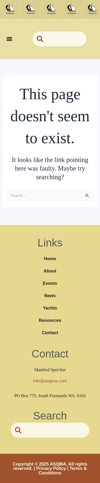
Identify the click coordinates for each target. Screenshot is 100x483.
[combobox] (60, 38)
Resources (50, 320)
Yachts (50, 307)
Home (50, 258)
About (50, 270)
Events (50, 283)
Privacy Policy (51, 468)
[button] (9, 39)
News (50, 295)
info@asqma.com (50, 380)
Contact (50, 332)
